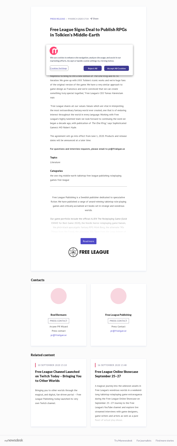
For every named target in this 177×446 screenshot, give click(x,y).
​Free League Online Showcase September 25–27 (116, 374)
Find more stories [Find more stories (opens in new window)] (165, 440)
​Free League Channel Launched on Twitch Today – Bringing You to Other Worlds (58, 376)
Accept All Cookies (116, 68)
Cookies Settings (58, 68)
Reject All (92, 68)
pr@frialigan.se (59, 335)
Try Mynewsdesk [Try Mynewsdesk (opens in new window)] (123, 440)
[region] (89, 60)
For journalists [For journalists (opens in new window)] (144, 440)
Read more (88, 241)
